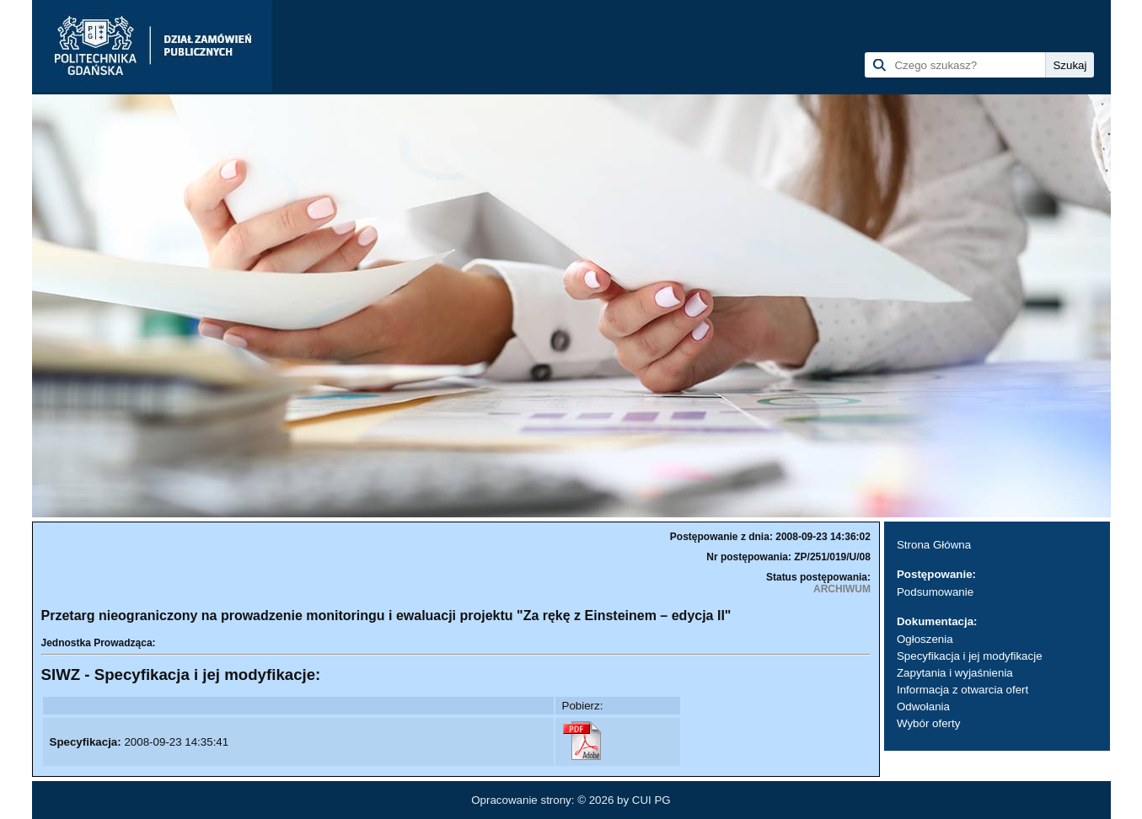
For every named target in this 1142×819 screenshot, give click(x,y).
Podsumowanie (935, 592)
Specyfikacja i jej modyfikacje (970, 656)
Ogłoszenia (925, 639)
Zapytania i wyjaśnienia (955, 672)
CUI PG (651, 800)
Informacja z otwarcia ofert (962, 689)
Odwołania (923, 706)
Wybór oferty (928, 723)
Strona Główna (934, 544)
